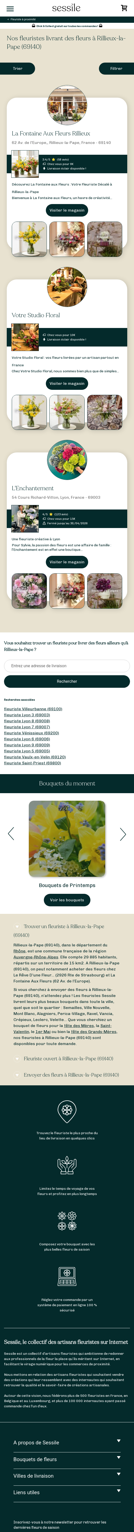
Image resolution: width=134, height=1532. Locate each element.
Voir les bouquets (67, 900)
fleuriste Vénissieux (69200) (31, 733)
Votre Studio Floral (36, 315)
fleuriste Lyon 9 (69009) (27, 745)
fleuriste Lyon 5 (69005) (27, 751)
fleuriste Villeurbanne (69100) (33, 709)
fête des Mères (79, 1025)
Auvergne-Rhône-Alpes (36, 957)
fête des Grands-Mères (93, 1031)
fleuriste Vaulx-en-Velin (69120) (35, 757)
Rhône (20, 951)
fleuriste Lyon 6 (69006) (27, 739)
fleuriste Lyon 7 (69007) (27, 727)
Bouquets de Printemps (67, 885)
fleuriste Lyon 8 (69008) (27, 721)
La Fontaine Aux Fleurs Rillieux (51, 133)
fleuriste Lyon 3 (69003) (27, 715)
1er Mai (43, 1031)
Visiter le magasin (67, 210)
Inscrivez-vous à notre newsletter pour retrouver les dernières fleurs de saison (60, 1525)
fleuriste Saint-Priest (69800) (32, 763)
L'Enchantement (33, 488)
